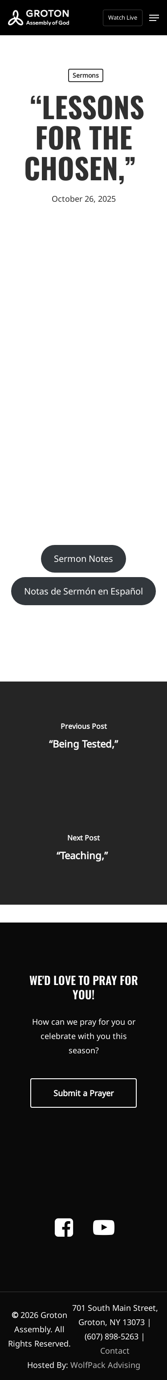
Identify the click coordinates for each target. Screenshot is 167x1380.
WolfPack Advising (105, 1364)
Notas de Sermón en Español (83, 591)
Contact (115, 1350)
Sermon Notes (83, 559)
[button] (154, 17)
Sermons (86, 75)
